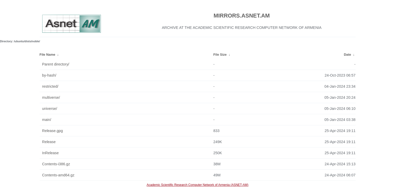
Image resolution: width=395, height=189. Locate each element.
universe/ (49, 108)
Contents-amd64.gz (58, 175)
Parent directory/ (55, 64)
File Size (220, 54)
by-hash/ (49, 75)
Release (49, 142)
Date (347, 54)
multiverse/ (51, 97)
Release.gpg (52, 131)
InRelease (50, 153)
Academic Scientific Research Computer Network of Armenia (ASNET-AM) (197, 185)
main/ (46, 120)
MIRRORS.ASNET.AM (242, 15)
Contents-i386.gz (56, 164)
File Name (47, 54)
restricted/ (50, 86)
